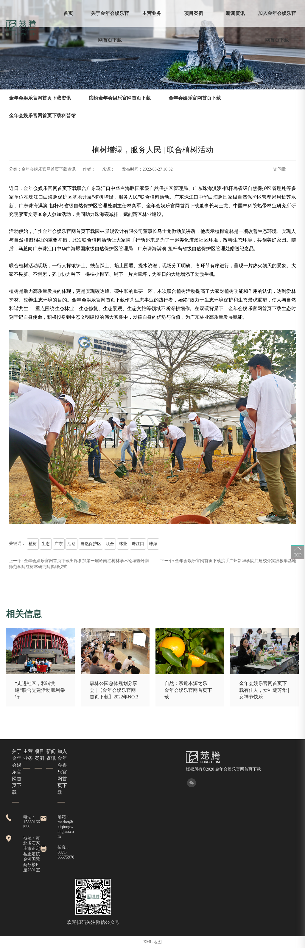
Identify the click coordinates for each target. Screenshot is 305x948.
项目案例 (193, 13)
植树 (33, 544)
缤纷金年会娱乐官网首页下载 (120, 97)
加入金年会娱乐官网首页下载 (277, 27)
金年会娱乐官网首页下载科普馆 (42, 115)
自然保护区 (90, 544)
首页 (68, 13)
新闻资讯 (235, 13)
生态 (45, 544)
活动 (71, 544)
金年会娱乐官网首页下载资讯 (40, 97)
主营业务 (151, 13)
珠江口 (138, 544)
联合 (110, 544)
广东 (59, 544)
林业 (123, 544)
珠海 (153, 544)
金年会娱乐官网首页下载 (195, 97)
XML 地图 (152, 942)
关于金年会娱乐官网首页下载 (110, 27)
